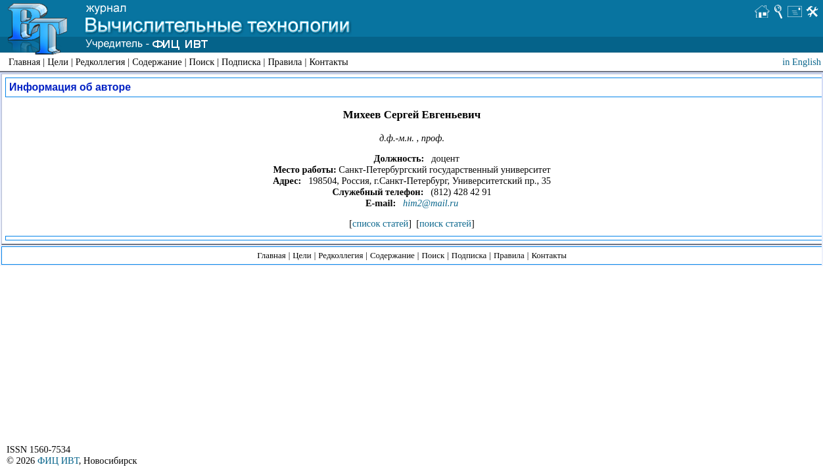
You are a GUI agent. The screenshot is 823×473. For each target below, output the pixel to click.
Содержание (156, 61)
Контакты (328, 61)
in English (801, 61)
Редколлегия (101, 61)
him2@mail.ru (430, 203)
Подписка (241, 61)
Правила (285, 61)
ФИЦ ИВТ (58, 460)
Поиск (202, 61)
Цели (57, 61)
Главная (24, 61)
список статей (380, 223)
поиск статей (445, 223)
